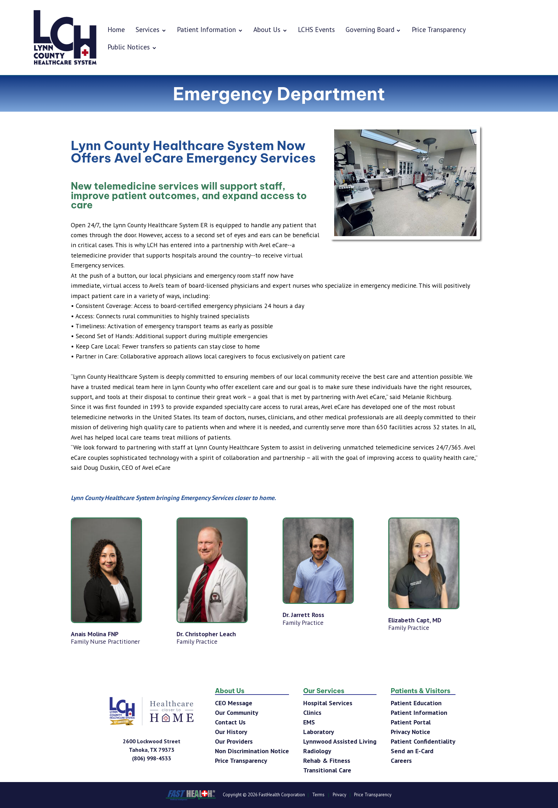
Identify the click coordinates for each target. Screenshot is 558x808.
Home (116, 29)
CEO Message (233, 703)
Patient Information (210, 29)
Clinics (312, 712)
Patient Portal (411, 722)
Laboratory (318, 732)
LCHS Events (316, 29)
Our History (231, 732)
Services (151, 29)
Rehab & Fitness (326, 760)
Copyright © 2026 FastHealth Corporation (264, 795)
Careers (401, 760)
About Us (270, 29)
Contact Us (230, 722)
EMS (309, 722)
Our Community (236, 712)
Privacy (339, 795)
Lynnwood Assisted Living (340, 741)
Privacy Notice (410, 732)
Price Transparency (439, 29)
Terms (318, 795)
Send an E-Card (412, 751)
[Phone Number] (151, 758)
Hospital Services (327, 703)
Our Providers (234, 741)
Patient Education (416, 703)
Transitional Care (327, 770)
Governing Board (373, 29)
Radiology (317, 751)
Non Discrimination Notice (252, 751)
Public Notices (132, 46)
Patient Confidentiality (423, 741)
